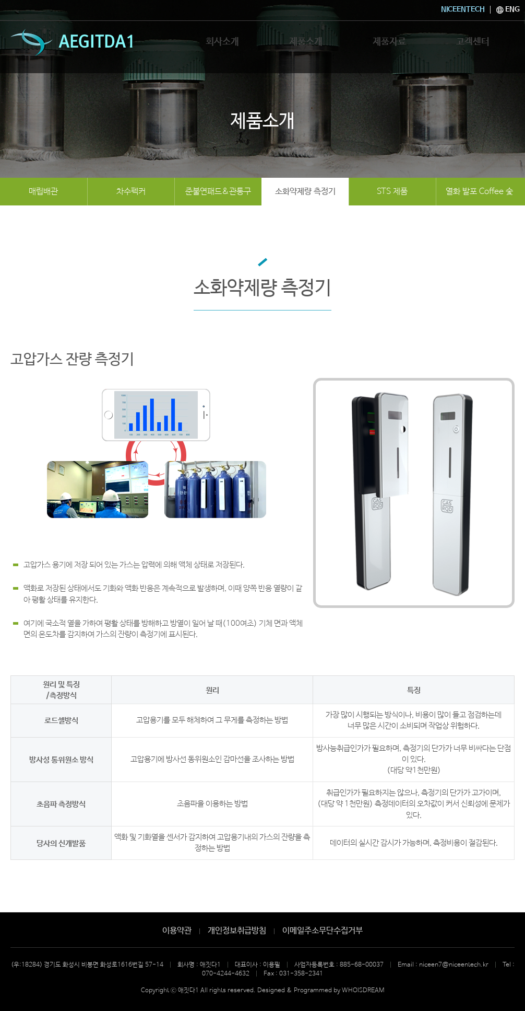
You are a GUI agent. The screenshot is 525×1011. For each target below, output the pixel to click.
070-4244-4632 (225, 974)
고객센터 (473, 45)
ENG (508, 10)
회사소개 (222, 45)
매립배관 (43, 192)
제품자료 (389, 45)
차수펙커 (131, 192)
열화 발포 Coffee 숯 (479, 192)
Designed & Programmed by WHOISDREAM (321, 990)
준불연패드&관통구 (218, 192)
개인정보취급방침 (237, 931)
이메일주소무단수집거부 (322, 931)
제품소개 (306, 45)
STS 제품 (392, 192)
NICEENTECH (463, 9)
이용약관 (177, 931)
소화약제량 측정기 (305, 192)
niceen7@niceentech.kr (453, 965)
